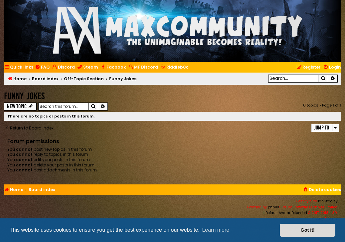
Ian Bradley (328, 201)
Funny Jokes (24, 96)
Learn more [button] (215, 230)
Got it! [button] (308, 230)
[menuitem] (42, 67)
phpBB (273, 207)
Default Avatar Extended (286, 212)
